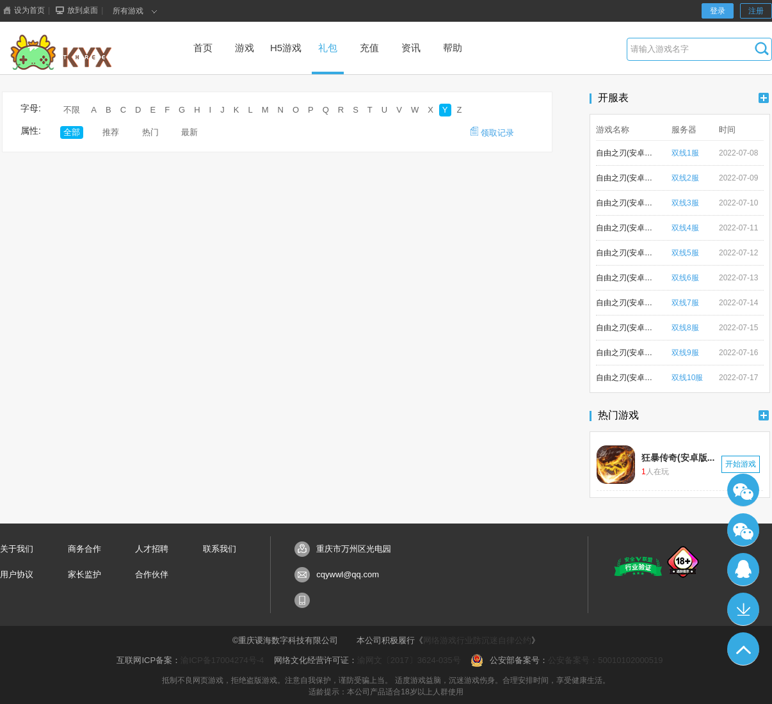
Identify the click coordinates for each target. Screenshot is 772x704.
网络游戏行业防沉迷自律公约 (477, 640)
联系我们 (219, 549)
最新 (189, 132)
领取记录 (492, 132)
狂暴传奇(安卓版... (677, 457)
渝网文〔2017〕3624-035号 (409, 660)
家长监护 (84, 574)
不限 (71, 110)
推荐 (110, 132)
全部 (71, 132)
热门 (150, 132)
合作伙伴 (151, 574)
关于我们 (16, 549)
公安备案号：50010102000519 (605, 660)
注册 (756, 10)
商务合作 (84, 549)
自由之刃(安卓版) (625, 152)
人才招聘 (151, 549)
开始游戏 (740, 464)
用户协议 (16, 574)
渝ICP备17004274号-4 (222, 660)
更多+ (763, 98)
